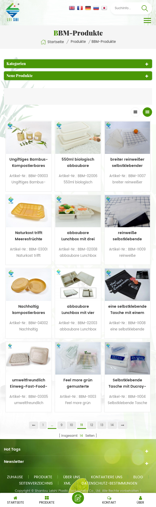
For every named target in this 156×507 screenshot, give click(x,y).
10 (71, 425)
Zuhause (15, 477)
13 (101, 425)
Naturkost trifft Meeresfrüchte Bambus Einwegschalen (28, 236)
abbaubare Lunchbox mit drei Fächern (78, 236)
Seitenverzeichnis (36, 483)
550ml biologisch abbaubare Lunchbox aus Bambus (78, 162)
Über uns (71, 477)
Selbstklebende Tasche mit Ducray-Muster (127, 383)
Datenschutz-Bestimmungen (109, 483)
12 (91, 425)
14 (112, 425)
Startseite (52, 42)
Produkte (78, 42)
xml (67, 483)
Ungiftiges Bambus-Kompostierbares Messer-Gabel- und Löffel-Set (28, 162)
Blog (138, 477)
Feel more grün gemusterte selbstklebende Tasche (78, 383)
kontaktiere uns (106, 477)
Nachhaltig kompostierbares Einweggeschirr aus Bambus (28, 310)
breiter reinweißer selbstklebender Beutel (127, 162)
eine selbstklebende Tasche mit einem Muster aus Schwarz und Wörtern (127, 310)
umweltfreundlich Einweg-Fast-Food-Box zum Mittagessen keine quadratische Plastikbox (28, 383)
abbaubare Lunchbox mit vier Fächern (78, 310)
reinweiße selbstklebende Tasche (127, 236)
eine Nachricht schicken (78, 497)
